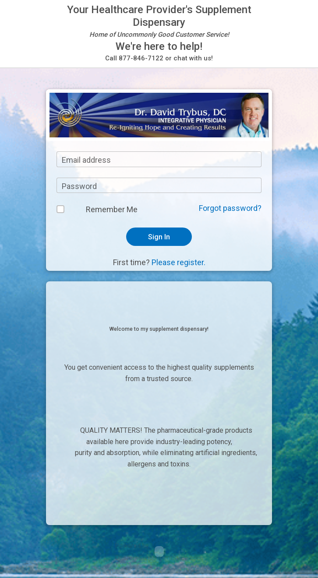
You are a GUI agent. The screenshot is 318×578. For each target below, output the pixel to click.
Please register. (178, 262)
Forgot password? (230, 208)
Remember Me (112, 209)
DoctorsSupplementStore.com (159, 558)
